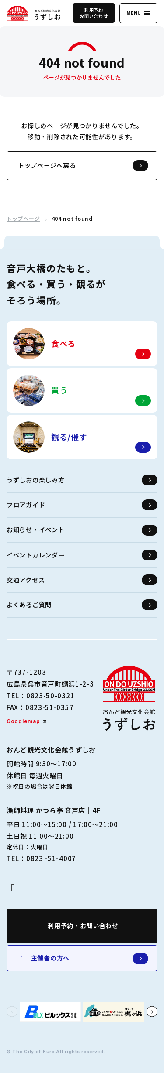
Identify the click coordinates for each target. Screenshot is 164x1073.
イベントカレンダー (82, 555)
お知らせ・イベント (82, 530)
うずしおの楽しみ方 (82, 480)
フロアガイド (82, 504)
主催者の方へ (83, 958)
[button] (12, 1011)
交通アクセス (82, 579)
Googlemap (23, 721)
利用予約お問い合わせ (94, 13)
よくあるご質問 (82, 604)
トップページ (23, 218)
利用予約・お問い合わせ (83, 925)
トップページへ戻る (83, 165)
